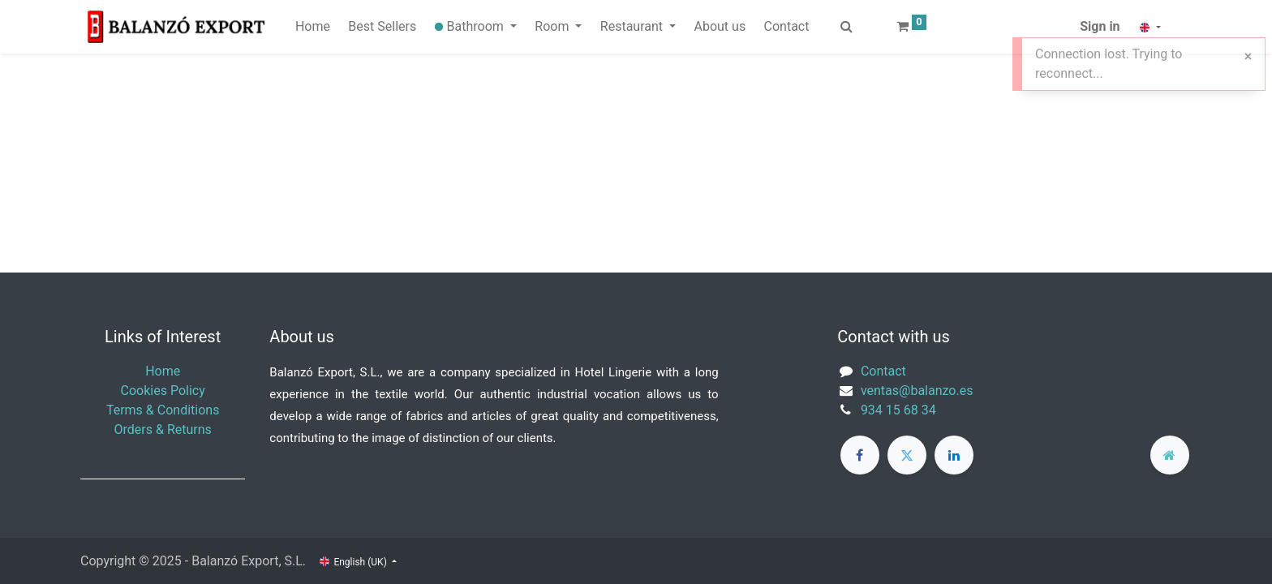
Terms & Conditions (163, 410)
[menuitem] (312, 27)
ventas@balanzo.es (917, 390)
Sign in (1099, 26)
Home (162, 371)
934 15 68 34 (898, 410)
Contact (883, 371)
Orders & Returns (163, 429)
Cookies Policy (163, 390)
